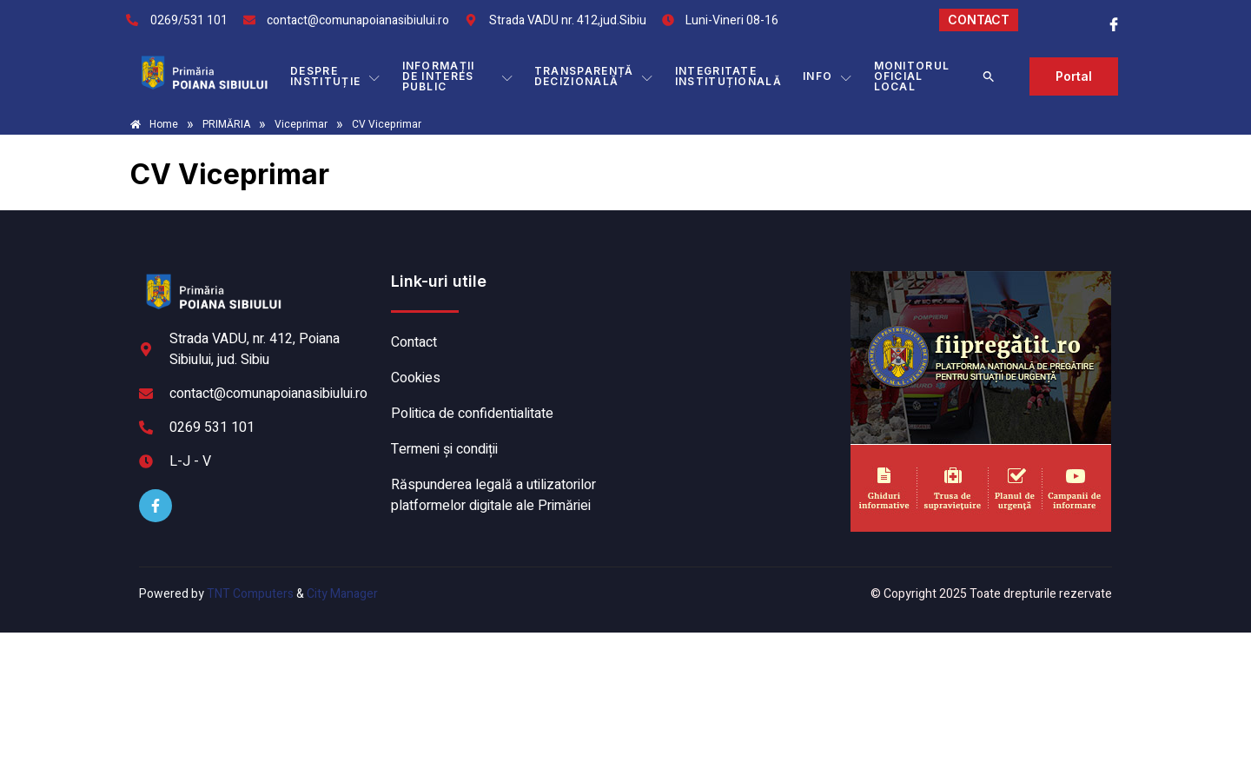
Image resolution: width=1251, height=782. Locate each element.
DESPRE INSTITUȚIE (335, 76)
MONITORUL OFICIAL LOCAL (912, 76)
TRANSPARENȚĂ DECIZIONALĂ (594, 76)
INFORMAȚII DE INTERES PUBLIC (457, 76)
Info (828, 76)
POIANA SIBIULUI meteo (734, 336)
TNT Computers (250, 594)
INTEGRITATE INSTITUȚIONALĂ (728, 76)
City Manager (342, 594)
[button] (988, 76)
